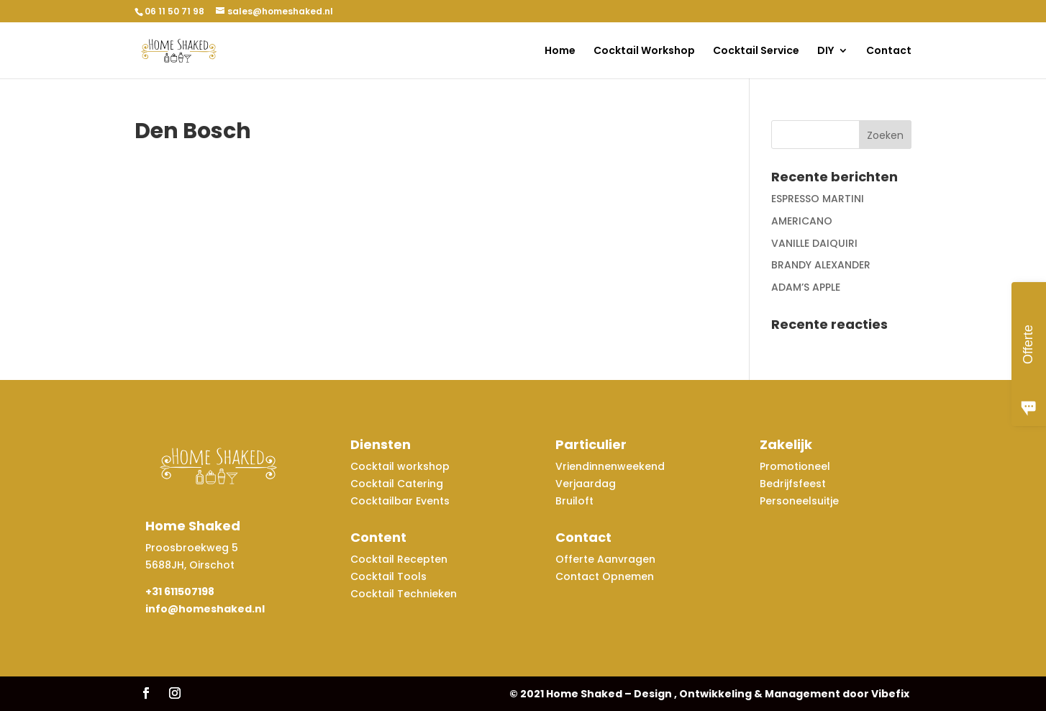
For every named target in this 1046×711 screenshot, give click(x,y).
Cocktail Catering (396, 483)
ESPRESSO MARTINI (817, 198)
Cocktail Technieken (403, 594)
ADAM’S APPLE (805, 287)
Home (560, 51)
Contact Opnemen (604, 576)
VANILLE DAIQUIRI (814, 243)
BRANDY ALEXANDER (820, 265)
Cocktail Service (756, 51)
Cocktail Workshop (644, 51)
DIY (825, 51)
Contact (888, 51)
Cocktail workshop (401, 466)
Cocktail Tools (388, 576)
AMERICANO (801, 221)
